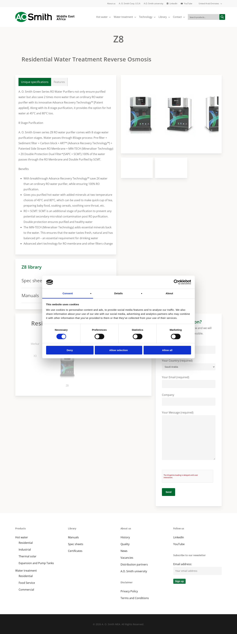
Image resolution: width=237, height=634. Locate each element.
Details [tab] (118, 293)
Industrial (25, 549)
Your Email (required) (188, 381)
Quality (125, 544)
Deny (70, 350)
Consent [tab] (68, 293)
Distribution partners (134, 564)
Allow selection (118, 350)
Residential (26, 543)
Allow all (167, 350)
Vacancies (127, 558)
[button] (34, 82)
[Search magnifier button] (222, 17)
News (124, 551)
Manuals (73, 537)
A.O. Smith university (134, 571)
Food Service (27, 583)
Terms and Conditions (135, 598)
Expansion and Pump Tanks (36, 563)
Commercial (26, 589)
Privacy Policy (129, 591)
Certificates (75, 551)
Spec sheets (75, 544)
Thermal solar (27, 556)
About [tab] (169, 293)
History (125, 537)
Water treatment (26, 570)
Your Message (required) (188, 436)
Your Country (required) (188, 364)
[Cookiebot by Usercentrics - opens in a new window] (176, 282)
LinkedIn (178, 537)
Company (188, 399)
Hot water (21, 537)
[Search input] (204, 17)
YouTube (179, 544)
